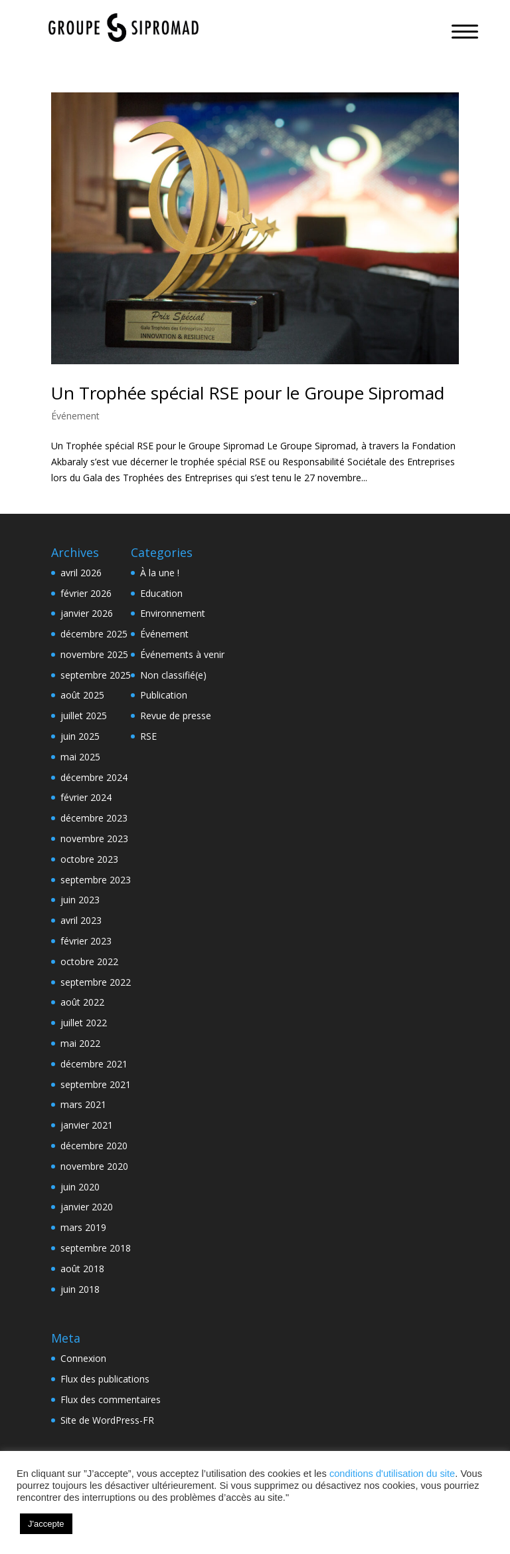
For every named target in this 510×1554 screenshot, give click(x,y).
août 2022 (82, 1002)
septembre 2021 (95, 1084)
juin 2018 (80, 1289)
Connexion (83, 1358)
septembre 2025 (95, 675)
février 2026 (86, 593)
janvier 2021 (86, 1125)
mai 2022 (80, 1043)
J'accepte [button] (46, 1524)
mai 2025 (80, 756)
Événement (75, 415)
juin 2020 (80, 1186)
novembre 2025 (94, 654)
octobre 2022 (89, 961)
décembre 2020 (94, 1145)
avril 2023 (81, 920)
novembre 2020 (94, 1166)
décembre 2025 (94, 633)
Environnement (172, 613)
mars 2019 (83, 1227)
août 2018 (82, 1268)
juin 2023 (80, 899)
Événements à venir (182, 654)
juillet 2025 (83, 715)
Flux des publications (104, 1379)
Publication (163, 695)
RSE (148, 736)
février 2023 (86, 941)
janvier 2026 (86, 613)
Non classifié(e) (173, 675)
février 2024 (86, 797)
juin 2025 (80, 736)
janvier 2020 (86, 1206)
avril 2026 (81, 572)
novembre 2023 (94, 838)
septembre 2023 (95, 879)
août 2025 (82, 695)
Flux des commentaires (110, 1399)
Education (161, 593)
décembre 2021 (94, 1063)
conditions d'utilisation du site (392, 1473)
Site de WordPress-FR (107, 1420)
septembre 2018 (95, 1248)
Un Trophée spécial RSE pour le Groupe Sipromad (247, 393)
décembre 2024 (94, 777)
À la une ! (159, 572)
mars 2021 (83, 1104)
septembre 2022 (95, 982)
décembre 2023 (94, 818)
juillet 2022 (83, 1022)
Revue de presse (175, 715)
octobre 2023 (89, 859)
